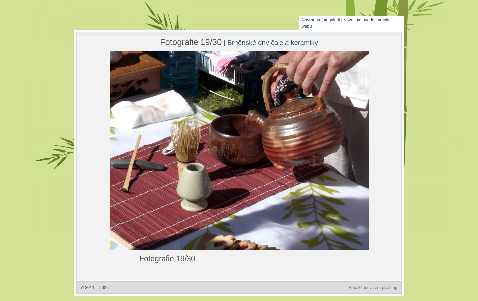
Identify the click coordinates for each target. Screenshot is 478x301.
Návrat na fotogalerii (321, 19)
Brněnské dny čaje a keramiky (272, 42)
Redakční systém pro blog (372, 287)
